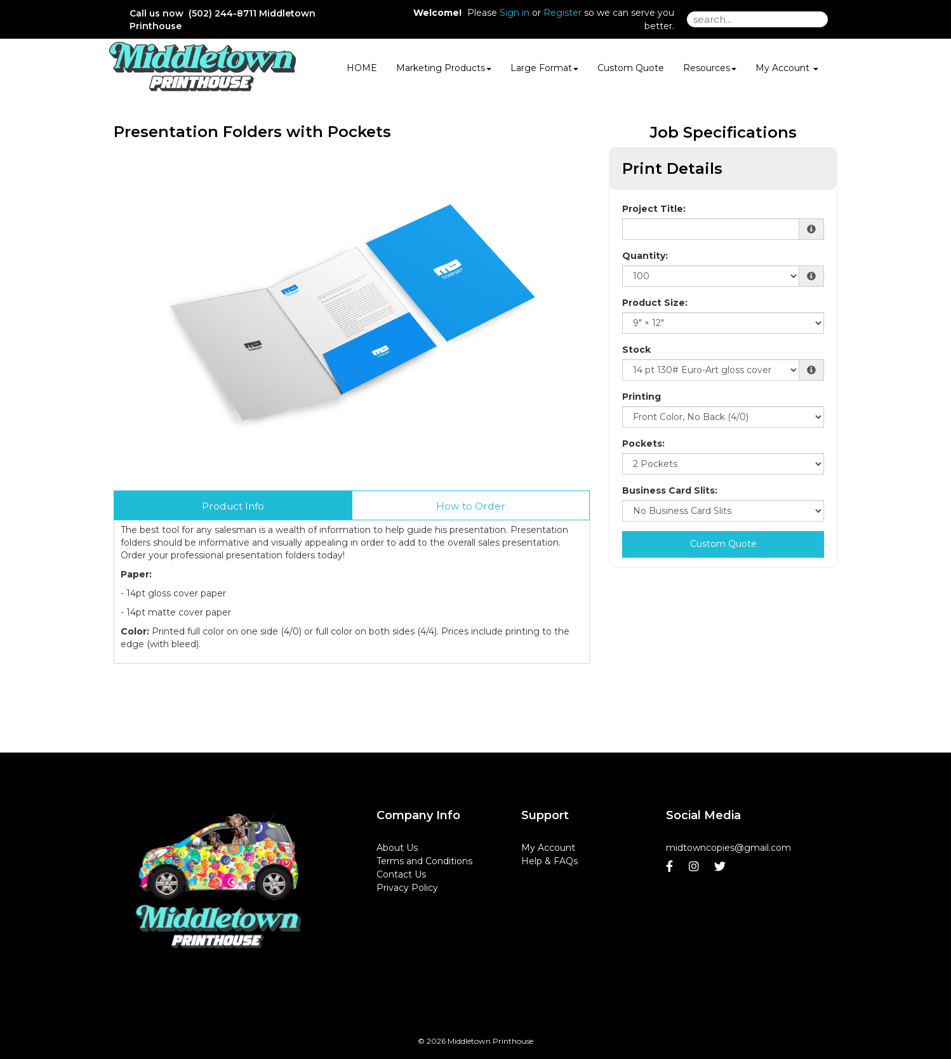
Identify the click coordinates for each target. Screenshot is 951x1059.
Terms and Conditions (424, 861)
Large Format (544, 68)
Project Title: (654, 208)
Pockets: (643, 443)
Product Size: (655, 302)
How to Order (470, 506)
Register (562, 12)
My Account (548, 847)
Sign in (514, 12)
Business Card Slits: (669, 490)
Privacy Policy (407, 887)
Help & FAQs (549, 861)
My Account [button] (786, 68)
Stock (636, 349)
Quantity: (645, 255)
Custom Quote (630, 68)
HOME (362, 68)
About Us (397, 847)
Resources (709, 68)
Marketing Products (443, 68)
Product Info (233, 506)
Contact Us (401, 874)
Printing (641, 396)
